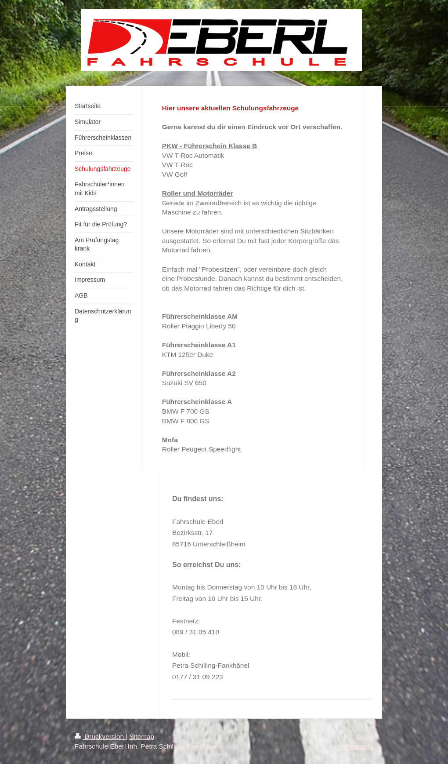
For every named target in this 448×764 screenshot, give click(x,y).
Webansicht (355, 746)
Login (365, 736)
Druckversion (100, 736)
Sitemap (142, 736)
